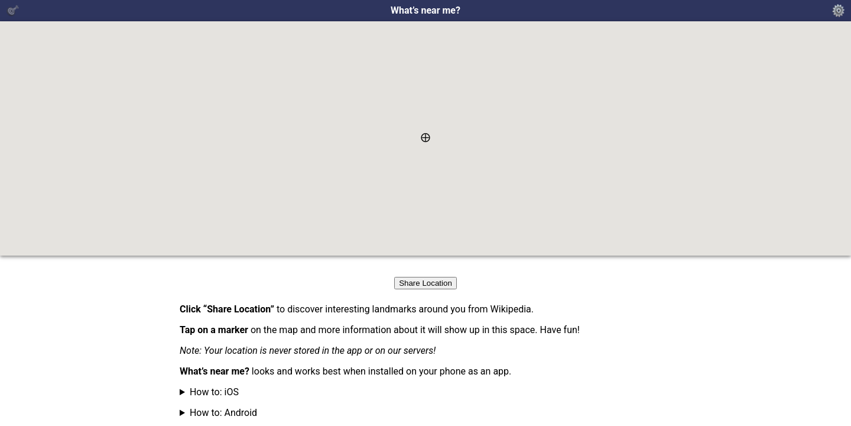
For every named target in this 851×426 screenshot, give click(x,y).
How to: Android (223, 412)
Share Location (425, 283)
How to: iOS (214, 392)
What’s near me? (425, 11)
